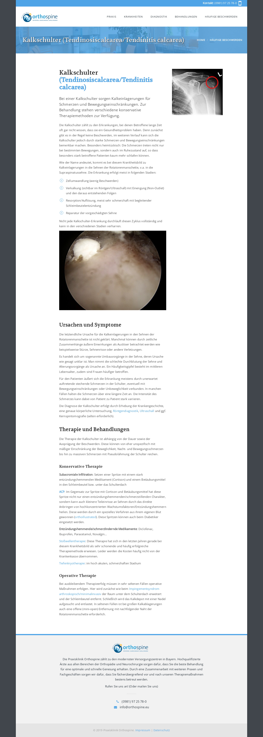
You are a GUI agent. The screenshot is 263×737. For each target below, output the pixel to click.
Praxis (111, 16)
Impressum (142, 730)
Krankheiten (133, 16)
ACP (61, 492)
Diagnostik (159, 16)
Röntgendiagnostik (125, 411)
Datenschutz (161, 730)
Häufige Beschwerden (221, 16)
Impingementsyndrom (144, 589)
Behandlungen (186, 16)
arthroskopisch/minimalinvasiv (80, 594)
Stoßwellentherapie (72, 541)
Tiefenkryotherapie (72, 563)
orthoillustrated (85, 517)
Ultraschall (147, 411)
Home (201, 40)
